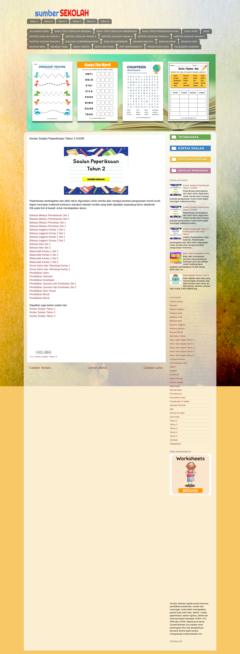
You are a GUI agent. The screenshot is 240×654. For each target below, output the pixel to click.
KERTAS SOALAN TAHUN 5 (189, 36)
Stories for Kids (177, 413)
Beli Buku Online (178, 336)
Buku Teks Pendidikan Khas (196, 253)
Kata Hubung (176, 378)
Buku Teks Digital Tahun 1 (182, 340)
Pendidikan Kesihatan (42, 280)
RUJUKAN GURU (39, 31)
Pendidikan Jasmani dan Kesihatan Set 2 (53, 287)
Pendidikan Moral (39, 298)
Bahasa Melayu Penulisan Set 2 (48, 226)
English (173, 371)
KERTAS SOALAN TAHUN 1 (44, 36)
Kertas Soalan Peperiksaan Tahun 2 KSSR (196, 208)
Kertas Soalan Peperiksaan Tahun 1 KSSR (196, 186)
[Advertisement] (190, 549)
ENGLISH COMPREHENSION (81, 41)
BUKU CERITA (82, 46)
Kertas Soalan (41, 356)
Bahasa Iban (176, 321)
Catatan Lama (153, 367)
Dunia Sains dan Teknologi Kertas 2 (50, 269)
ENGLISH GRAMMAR (116, 41)
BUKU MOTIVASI (104, 46)
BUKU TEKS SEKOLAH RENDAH (73, 31)
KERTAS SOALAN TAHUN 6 (44, 41)
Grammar (174, 374)
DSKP (173, 367)
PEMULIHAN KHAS (158, 46)
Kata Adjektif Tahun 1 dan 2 (196, 275)
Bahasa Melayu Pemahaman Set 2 (49, 219)
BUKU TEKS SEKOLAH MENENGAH (117, 31)
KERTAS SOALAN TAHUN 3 (117, 36)
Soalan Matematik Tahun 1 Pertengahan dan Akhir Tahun (196, 231)
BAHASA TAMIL (59, 46)
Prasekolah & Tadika (180, 401)
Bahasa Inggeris (178, 324)
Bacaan (173, 305)
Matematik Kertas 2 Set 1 (44, 254)
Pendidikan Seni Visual (43, 290)
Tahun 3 (62, 21)
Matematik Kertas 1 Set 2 (44, 258)
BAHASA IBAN (37, 46)
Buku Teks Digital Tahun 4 (182, 351)
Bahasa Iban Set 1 (40, 244)
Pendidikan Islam (39, 272)
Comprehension (177, 359)
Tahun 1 (34, 21)
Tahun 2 (48, 21)
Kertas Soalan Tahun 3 (43, 316)
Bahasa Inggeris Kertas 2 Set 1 (47, 233)
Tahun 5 (91, 21)
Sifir (172, 409)
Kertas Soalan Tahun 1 (43, 308)
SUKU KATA (191, 31)
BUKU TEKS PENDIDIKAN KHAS (161, 31)
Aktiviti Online (176, 301)
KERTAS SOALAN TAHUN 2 (80, 36)
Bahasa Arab (176, 313)
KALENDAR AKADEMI (187, 46)
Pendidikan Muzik (40, 294)
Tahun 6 (105, 21)
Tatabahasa (175, 444)
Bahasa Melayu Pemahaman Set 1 (49, 215)
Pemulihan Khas (178, 397)
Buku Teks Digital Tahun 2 (182, 344)
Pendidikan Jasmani (41, 276)
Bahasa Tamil (176, 332)
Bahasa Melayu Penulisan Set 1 (48, 222)
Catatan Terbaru (40, 367)
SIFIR (206, 31)
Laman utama (97, 367)
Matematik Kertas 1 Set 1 (44, 251)
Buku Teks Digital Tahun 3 (182, 347)
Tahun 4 (76, 21)
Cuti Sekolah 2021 (179, 363)
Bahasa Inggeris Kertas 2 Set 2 (47, 240)
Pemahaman (176, 393)
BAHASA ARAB (167, 41)
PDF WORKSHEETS (130, 46)
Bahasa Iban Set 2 (40, 247)
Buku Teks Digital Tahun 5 (182, 355)
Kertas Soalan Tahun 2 (43, 312)
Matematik (175, 386)
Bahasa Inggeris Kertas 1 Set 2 (47, 236)
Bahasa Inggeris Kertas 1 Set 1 (47, 229)
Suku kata (174, 417)
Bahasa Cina (176, 317)
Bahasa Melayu (177, 328)
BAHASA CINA (189, 41)
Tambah (174, 440)
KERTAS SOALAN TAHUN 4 (153, 36)
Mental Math (176, 390)
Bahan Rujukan (177, 309)
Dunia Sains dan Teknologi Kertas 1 (50, 265)
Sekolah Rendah (178, 405)
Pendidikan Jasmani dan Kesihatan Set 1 (53, 283)
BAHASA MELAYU (143, 41)
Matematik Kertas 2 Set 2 (44, 262)
